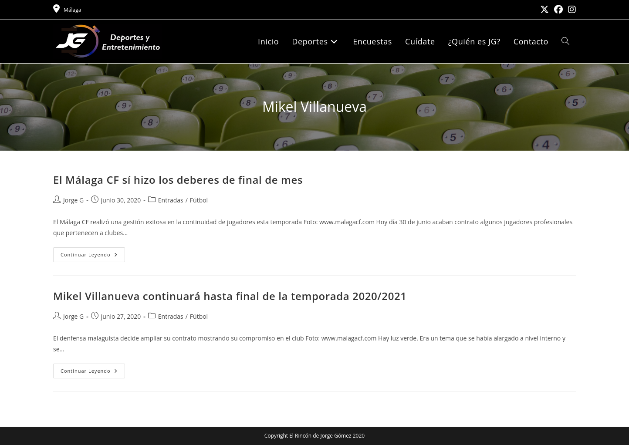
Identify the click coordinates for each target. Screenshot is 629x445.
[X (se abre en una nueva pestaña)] (544, 9)
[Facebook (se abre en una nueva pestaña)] (558, 9)
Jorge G (73, 200)
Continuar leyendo (93, 256)
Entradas (170, 200)
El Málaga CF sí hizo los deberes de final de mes (178, 179)
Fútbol (199, 200)
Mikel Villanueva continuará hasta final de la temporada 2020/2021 (230, 296)
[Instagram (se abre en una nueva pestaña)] (570, 9)
